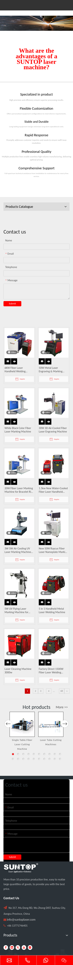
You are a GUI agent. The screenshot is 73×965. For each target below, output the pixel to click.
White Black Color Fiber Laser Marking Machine (18, 429)
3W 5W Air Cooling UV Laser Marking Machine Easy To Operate (18, 550)
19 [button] (55, 759)
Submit (12, 303)
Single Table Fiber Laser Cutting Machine (22, 744)
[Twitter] (18, 947)
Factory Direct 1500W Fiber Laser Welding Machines (51, 670)
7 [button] (44, 754)
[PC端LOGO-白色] (20, 868)
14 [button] (28, 759)
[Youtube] (24, 947)
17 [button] (44, 759)
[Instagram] (30, 947)
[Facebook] (5, 947)
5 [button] (34, 754)
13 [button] (23, 759)
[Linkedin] (12, 947)
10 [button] (60, 754)
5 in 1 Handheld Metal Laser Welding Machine (52, 610)
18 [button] (49, 759)
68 (61, 691)
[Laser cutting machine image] (36, 23)
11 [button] (13, 759)
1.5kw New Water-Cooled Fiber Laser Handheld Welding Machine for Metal (53, 490)
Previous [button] (8, 736)
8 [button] (49, 754)
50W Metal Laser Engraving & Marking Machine (50, 369)
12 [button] (18, 759)
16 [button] (39, 759)
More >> (62, 707)
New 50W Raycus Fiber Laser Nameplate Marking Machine (53, 550)
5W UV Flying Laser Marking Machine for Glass (16, 610)
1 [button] (13, 754)
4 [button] (28, 754)
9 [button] (55, 754)
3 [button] (23, 754)
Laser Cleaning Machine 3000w (18, 670)
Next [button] (64, 736)
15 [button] (34, 759)
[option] (22, 731)
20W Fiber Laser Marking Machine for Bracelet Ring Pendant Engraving (19, 490)
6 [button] (39, 754)
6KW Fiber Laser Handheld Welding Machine (15, 369)
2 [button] (18, 754)
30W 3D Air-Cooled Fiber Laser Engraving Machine (53, 429)
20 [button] (60, 759)
